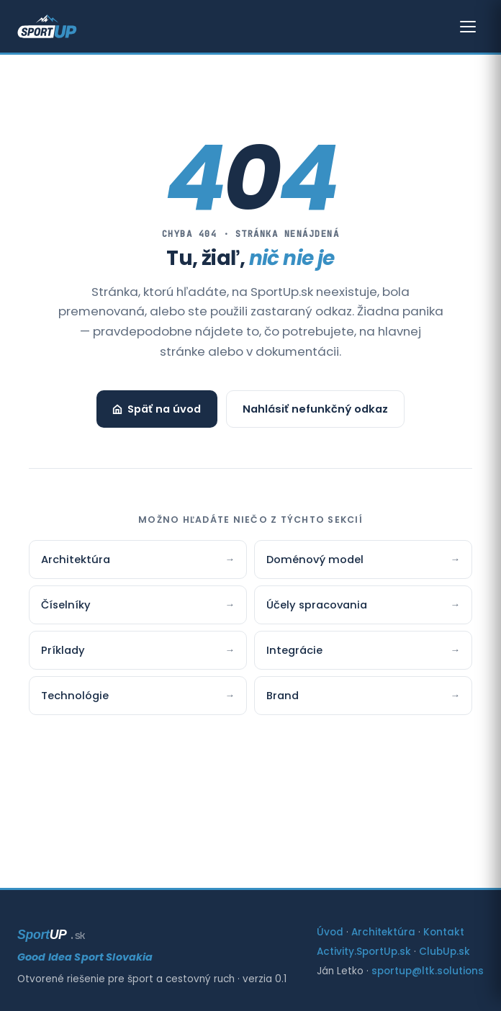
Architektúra (138, 559)
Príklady (138, 650)
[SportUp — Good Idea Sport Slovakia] (47, 26)
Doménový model (363, 559)
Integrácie (363, 650)
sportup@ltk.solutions (427, 971)
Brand (363, 696)
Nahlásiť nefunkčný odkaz (315, 409)
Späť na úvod (156, 409)
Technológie (138, 696)
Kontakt (443, 932)
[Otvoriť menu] (468, 26)
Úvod (330, 932)
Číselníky (138, 605)
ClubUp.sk (444, 951)
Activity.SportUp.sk (364, 951)
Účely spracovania (363, 605)
